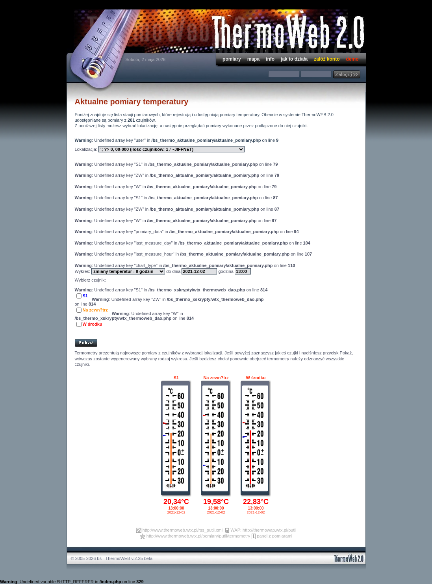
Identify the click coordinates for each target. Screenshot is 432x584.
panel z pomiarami (274, 536)
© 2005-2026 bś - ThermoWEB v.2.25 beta (112, 558)
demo (352, 59)
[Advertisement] (167, 331)
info (270, 59)
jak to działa (294, 59)
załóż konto (326, 59)
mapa (253, 59)
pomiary (231, 59)
